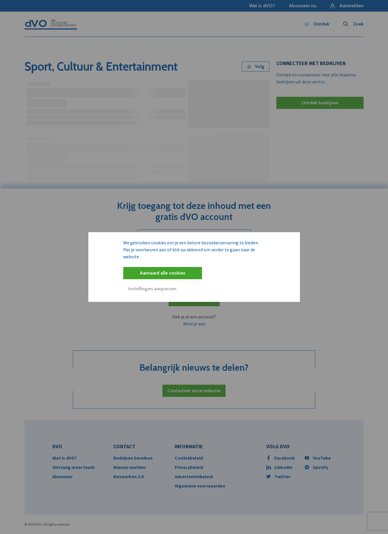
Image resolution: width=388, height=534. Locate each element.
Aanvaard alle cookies (162, 273)
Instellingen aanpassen (152, 288)
